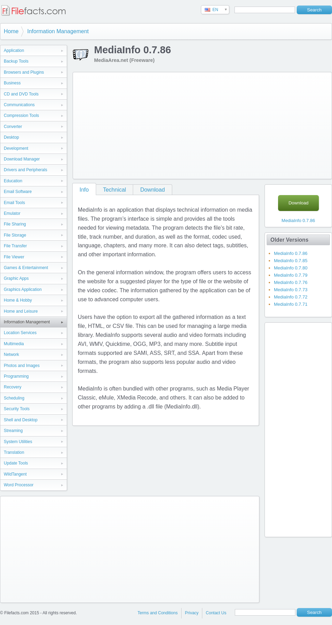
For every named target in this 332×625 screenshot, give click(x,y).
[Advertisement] (197, 124)
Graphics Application (23, 289)
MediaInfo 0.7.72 (290, 297)
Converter (13, 126)
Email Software (18, 191)
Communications (19, 104)
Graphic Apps (16, 278)
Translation (14, 452)
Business (12, 83)
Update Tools (16, 463)
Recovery (12, 387)
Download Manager (22, 159)
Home (11, 31)
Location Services (20, 332)
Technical (114, 190)
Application (14, 50)
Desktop (11, 137)
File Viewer (14, 257)
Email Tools (14, 202)
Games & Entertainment (26, 267)
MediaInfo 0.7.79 (290, 275)
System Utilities (18, 441)
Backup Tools (16, 61)
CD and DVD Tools (21, 94)
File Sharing (15, 224)
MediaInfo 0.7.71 (290, 304)
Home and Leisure (21, 311)
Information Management (58, 31)
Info (84, 190)
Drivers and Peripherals (25, 169)
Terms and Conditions (158, 612)
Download (152, 190)
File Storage (15, 235)
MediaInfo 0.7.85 (290, 260)
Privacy (192, 612)
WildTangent (15, 474)
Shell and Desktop (20, 419)
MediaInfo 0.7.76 (290, 282)
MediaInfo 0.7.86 (298, 220)
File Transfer (15, 245)
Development (16, 148)
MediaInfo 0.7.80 (290, 267)
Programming (16, 376)
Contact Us (216, 612)
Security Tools (16, 408)
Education (13, 180)
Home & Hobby (18, 300)
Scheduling (14, 398)
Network (11, 354)
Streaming (13, 430)
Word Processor (19, 484)
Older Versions (289, 240)
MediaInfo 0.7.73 (290, 289)
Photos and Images (21, 365)
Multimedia (14, 343)
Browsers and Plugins (24, 72)
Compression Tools (21, 115)
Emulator (12, 213)
